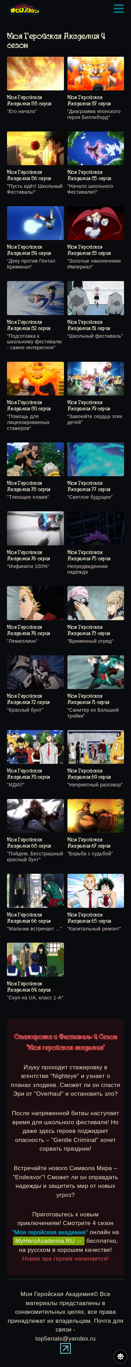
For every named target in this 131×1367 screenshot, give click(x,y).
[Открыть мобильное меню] (119, 9)
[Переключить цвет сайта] (121, 1357)
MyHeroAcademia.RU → (48, 1241)
